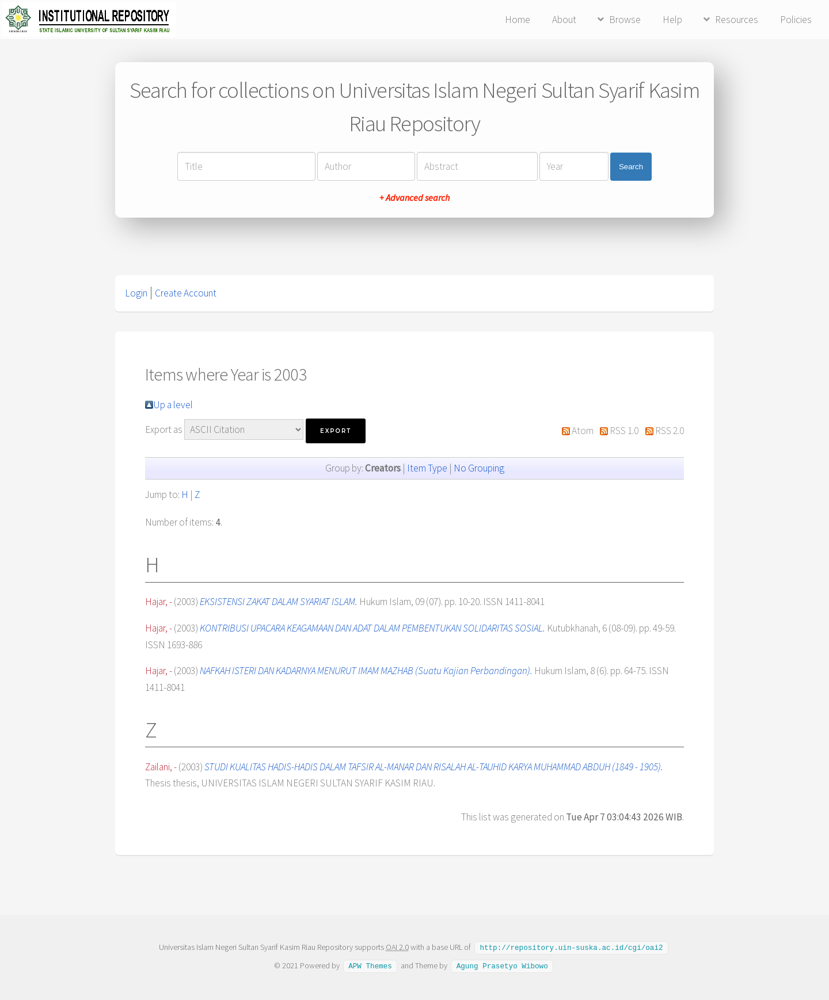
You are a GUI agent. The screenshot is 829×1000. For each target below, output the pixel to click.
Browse (625, 19)
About (564, 19)
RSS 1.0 (624, 430)
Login (136, 293)
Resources (736, 19)
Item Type (427, 468)
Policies (796, 19)
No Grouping (479, 468)
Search (631, 166)
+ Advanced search (414, 197)
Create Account (185, 293)
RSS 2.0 (669, 430)
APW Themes (370, 965)
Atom (583, 430)
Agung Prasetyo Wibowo (502, 965)
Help (672, 19)
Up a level (173, 404)
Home (517, 19)
